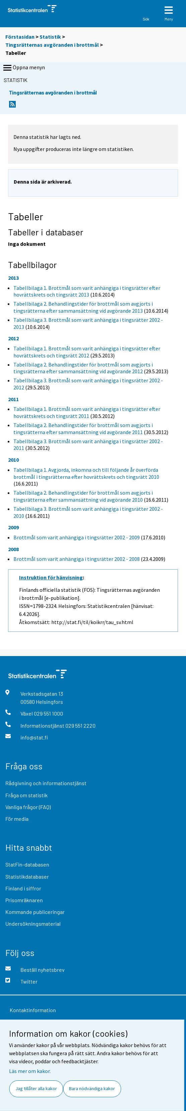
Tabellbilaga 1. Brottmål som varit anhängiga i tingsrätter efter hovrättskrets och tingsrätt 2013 (86, 291)
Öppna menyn (23, 68)
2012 (13, 338)
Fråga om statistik (26, 795)
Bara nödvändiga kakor (92, 1088)
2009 (13, 527)
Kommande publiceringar (35, 912)
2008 (13, 549)
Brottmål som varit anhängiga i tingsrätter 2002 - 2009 (76, 537)
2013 (13, 277)
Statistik (50, 36)
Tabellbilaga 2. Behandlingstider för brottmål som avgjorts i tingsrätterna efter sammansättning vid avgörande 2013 (83, 307)
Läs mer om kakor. (30, 1071)
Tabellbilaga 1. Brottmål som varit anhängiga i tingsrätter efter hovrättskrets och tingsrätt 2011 (86, 412)
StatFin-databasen (27, 864)
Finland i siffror (23, 888)
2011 (13, 399)
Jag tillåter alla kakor (36, 1088)
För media (16, 818)
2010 (13, 459)
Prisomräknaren (24, 900)
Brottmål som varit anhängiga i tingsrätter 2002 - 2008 (76, 559)
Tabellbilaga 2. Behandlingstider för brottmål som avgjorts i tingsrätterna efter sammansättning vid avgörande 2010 (83, 496)
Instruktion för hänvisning (51, 577)
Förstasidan (20, 36)
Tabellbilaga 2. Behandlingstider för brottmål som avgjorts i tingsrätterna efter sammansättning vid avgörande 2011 (83, 428)
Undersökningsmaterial (33, 923)
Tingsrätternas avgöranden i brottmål (52, 44)
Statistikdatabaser (27, 876)
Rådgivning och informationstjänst (45, 783)
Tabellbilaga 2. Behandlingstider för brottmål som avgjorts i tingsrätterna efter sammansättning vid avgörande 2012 (83, 368)
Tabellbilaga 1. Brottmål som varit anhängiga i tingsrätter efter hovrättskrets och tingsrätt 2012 (86, 352)
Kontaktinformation (33, 1010)
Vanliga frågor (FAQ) (28, 807)
